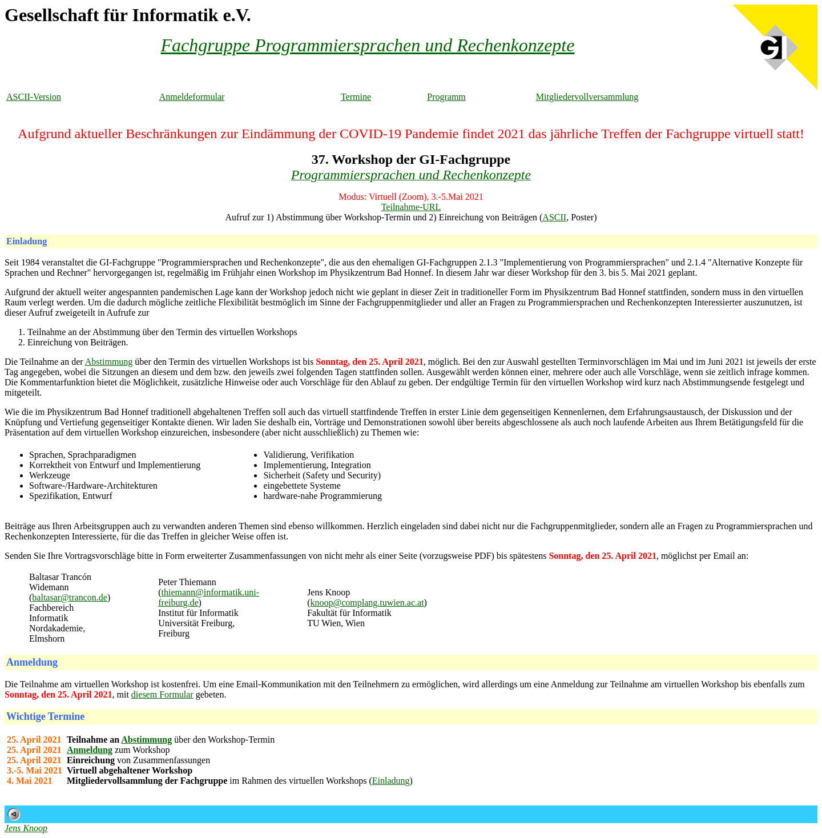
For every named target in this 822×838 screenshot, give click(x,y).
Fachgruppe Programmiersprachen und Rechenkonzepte (368, 45)
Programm (446, 97)
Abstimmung (109, 361)
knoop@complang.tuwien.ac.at (367, 602)
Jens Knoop (26, 828)
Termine (356, 97)
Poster (582, 217)
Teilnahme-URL (411, 207)
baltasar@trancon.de (69, 597)
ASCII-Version (33, 97)
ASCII (554, 217)
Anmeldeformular (192, 97)
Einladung (391, 780)
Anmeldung (89, 750)
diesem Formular (162, 694)
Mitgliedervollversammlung (587, 97)
